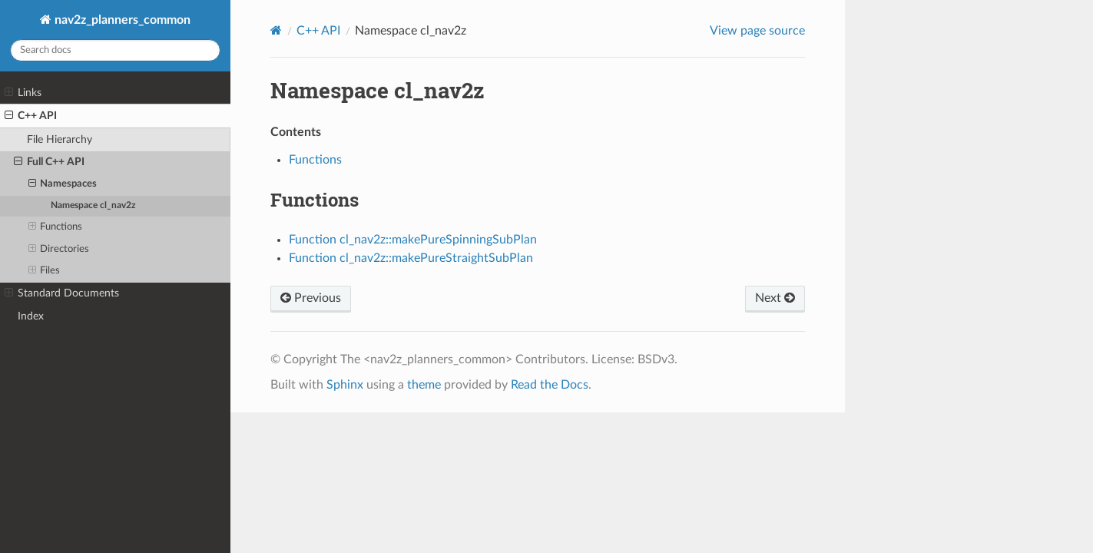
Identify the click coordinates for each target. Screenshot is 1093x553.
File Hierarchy (59, 139)
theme (424, 385)
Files (44, 271)
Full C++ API (49, 162)
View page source (757, 31)
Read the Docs (549, 385)
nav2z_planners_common (120, 20)
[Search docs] (115, 50)
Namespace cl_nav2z (93, 205)
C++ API (31, 116)
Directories (59, 250)
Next (775, 298)
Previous (310, 298)
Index (31, 316)
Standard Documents (62, 293)
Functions (55, 227)
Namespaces (63, 184)
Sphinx (344, 385)
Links (23, 93)
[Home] (276, 30)
